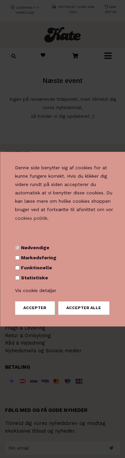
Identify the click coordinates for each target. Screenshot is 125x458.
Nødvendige (35, 247)
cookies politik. (32, 218)
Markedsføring (38, 257)
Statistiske (34, 277)
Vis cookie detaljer (35, 290)
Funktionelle (36, 267)
